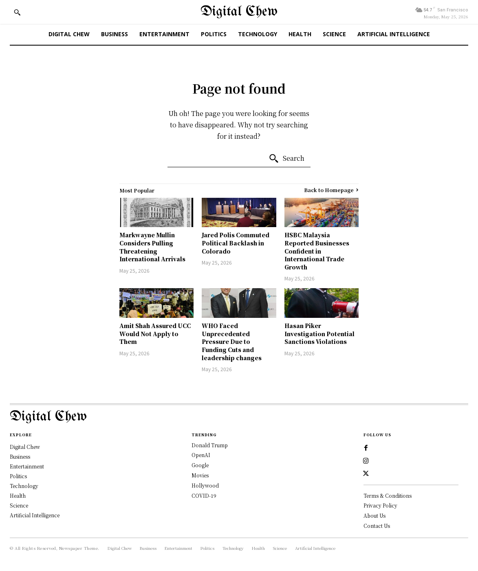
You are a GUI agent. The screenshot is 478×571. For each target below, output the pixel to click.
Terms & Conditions (387, 495)
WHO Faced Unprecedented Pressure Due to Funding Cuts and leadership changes (232, 341)
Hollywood (205, 485)
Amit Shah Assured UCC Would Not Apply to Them (155, 334)
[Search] (286, 158)
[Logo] (239, 417)
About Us (374, 515)
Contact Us (376, 526)
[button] (17, 12)
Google (200, 465)
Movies (200, 475)
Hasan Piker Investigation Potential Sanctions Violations (319, 334)
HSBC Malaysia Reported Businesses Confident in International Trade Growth (316, 251)
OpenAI (201, 454)
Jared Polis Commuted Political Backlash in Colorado (235, 243)
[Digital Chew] (239, 12)
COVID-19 (204, 495)
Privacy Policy (380, 505)
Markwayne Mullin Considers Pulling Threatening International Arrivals (152, 247)
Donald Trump (210, 445)
